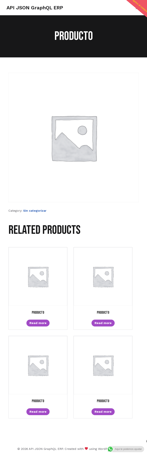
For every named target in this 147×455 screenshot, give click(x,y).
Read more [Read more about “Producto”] (38, 323)
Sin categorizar (35, 210)
